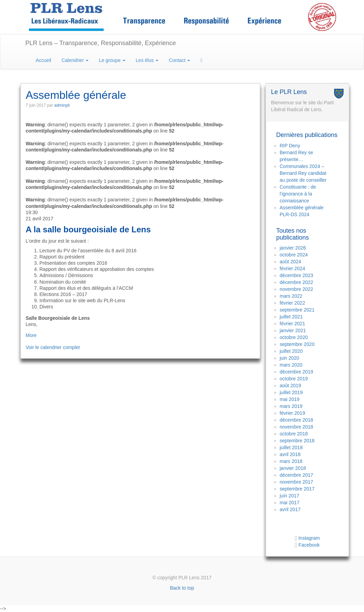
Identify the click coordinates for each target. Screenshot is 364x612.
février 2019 (292, 413)
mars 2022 (291, 296)
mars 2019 (291, 406)
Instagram (308, 538)
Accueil (43, 60)
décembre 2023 (296, 275)
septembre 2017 (297, 489)
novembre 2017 (296, 482)
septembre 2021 (297, 310)
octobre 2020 (294, 337)
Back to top (182, 588)
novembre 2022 (296, 289)
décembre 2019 (296, 371)
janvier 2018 (293, 468)
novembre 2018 (296, 427)
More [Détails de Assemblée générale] (31, 335)
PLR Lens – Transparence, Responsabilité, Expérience (100, 43)
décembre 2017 (296, 475)
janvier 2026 (293, 248)
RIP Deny (290, 145)
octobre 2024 (294, 254)
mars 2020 (291, 365)
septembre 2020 (297, 344)
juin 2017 (289, 495)
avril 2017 (290, 509)
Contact (179, 60)
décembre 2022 (296, 282)
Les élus (147, 60)
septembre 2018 (297, 440)
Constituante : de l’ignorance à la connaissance (298, 193)
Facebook (309, 545)
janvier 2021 (293, 330)
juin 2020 (289, 358)
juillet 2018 (291, 447)
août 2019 (290, 385)
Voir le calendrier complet (53, 347)
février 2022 (292, 303)
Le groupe (112, 60)
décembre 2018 (296, 420)
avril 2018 (290, 454)
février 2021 (292, 323)
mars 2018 (291, 461)
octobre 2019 (294, 378)
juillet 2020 (291, 351)
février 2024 (292, 268)
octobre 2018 (294, 433)
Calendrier (75, 60)
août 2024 (290, 261)
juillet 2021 (291, 316)
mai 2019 (290, 399)
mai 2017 (290, 502)
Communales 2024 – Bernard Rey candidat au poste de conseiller (303, 173)
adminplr (62, 105)
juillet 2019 (291, 392)
